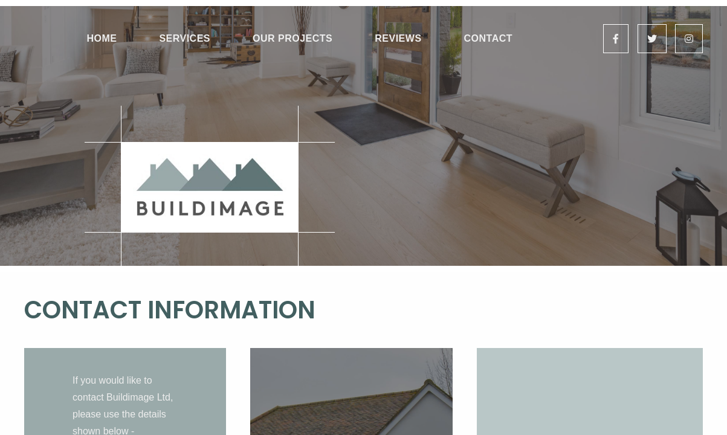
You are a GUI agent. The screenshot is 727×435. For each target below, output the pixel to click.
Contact (488, 38)
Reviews (398, 38)
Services (184, 38)
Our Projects (292, 38)
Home (101, 38)
